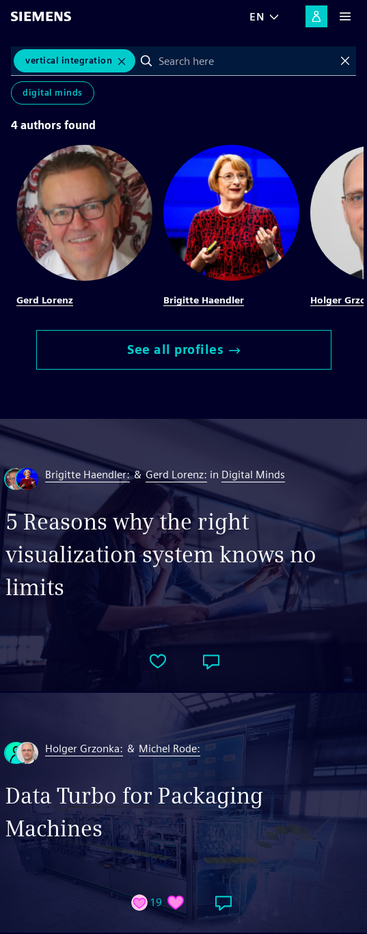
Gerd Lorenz (44, 299)
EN (256, 16)
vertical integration (68, 60)
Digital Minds (53, 92)
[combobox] (245, 61)
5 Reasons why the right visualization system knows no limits (160, 554)
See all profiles (183, 349)
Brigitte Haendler (203, 299)
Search (146, 61)
